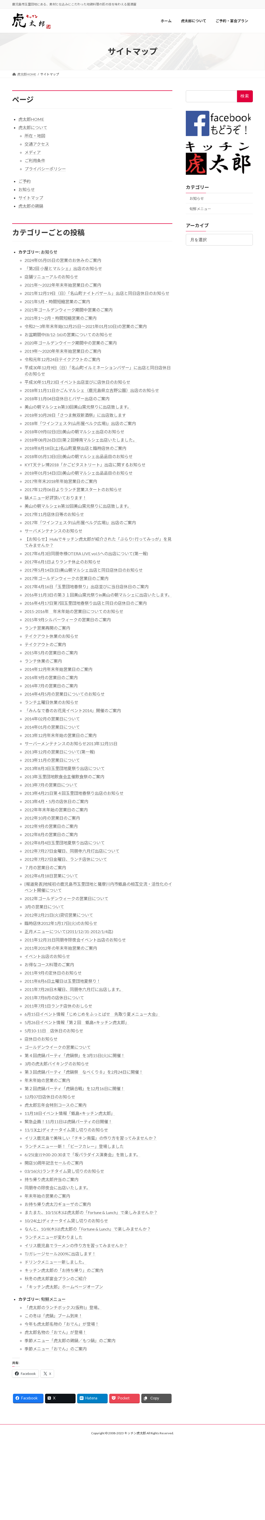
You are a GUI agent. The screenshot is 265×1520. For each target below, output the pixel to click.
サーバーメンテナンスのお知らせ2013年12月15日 (71, 743)
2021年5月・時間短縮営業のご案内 (57, 301)
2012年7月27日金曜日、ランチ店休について (66, 859)
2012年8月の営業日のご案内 (51, 834)
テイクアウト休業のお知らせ (51, 636)
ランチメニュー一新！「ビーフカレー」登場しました (74, 1146)
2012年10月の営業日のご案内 (52, 817)
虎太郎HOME (31, 119)
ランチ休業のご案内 (43, 660)
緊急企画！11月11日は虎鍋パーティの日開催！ (68, 1121)
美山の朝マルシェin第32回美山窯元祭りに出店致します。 (78, 505)
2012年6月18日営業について (51, 875)
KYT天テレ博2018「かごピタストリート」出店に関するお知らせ (85, 464)
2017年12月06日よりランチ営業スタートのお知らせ (73, 489)
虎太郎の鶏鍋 (30, 205)
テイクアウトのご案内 (45, 644)
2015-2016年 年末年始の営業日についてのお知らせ (74, 611)
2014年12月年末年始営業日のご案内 (58, 669)
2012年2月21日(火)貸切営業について (59, 914)
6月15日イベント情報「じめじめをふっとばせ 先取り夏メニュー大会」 (92, 1014)
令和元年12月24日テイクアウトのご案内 (62, 359)
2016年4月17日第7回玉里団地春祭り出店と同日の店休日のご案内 (86, 603)
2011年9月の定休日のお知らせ (53, 972)
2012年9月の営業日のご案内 (51, 826)
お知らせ (26, 189)
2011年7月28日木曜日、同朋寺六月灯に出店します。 (74, 989)
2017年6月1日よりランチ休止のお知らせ (63, 561)
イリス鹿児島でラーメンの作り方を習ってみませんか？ (76, 1245)
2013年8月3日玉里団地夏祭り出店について (65, 768)
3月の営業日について (44, 906)
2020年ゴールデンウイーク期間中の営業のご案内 (71, 342)
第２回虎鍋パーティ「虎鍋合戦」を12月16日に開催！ (75, 1088)
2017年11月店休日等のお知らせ (54, 514)
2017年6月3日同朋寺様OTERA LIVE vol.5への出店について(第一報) (86, 553)
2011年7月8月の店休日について (54, 997)
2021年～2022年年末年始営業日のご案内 (63, 284)
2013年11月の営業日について (52, 760)
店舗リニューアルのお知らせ (51, 276)
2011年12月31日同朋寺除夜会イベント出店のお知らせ (75, 939)
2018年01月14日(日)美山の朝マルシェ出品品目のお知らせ (79, 472)
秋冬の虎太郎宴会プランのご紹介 (56, 1278)
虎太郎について (32, 127)
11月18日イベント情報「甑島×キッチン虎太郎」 (70, 1113)
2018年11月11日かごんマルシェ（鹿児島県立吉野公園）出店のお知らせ (92, 390)
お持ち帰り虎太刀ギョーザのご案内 (58, 1204)
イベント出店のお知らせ (47, 956)
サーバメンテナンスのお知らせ (54, 530)
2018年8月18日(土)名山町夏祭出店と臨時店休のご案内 (75, 448)
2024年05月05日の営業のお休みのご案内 (63, 260)
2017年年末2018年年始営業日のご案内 (61, 481)
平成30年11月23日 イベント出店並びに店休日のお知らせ (77, 382)
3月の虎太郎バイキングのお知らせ (57, 1063)
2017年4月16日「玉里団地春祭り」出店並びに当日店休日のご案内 (87, 586)
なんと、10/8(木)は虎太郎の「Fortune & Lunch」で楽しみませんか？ (88, 1228)
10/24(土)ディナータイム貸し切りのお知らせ (66, 1220)
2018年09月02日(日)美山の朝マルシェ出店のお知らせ (74, 431)
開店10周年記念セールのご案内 (54, 1162)
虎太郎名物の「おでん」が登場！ (56, 1332)
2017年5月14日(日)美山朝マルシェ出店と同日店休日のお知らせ (84, 570)
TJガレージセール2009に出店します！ (60, 1253)
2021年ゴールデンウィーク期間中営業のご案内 (69, 309)
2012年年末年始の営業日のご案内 (56, 809)
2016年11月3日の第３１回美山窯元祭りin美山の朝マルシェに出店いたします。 (98, 594)
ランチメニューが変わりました (54, 1237)
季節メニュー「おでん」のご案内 (56, 1348)
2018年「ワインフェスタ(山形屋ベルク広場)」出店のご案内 (80, 423)
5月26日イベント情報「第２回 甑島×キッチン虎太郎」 (77, 1022)
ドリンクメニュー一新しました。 (55, 1261)
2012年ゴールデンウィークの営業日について (66, 898)
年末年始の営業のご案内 (47, 1080)
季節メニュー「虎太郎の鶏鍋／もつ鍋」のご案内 (70, 1340)
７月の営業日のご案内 (45, 867)
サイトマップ (30, 197)
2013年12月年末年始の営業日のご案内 (61, 735)
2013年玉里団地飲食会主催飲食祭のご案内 (64, 776)
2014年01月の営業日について (52, 726)
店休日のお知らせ (41, 1038)
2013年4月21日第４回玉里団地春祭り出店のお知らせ (74, 793)
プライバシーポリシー (45, 168)
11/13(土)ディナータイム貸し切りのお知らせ (66, 1129)
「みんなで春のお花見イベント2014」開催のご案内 (73, 710)
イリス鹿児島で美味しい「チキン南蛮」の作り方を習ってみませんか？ (91, 1138)
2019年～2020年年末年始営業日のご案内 (63, 351)
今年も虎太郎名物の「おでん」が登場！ (62, 1323)
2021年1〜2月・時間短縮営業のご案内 (61, 318)
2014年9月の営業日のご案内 (51, 677)
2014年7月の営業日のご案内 (51, 685)
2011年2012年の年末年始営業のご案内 (61, 948)
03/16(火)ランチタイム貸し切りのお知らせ (64, 1171)
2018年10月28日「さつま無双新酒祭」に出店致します (75, 415)
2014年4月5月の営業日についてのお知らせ (65, 693)
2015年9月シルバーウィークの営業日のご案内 (68, 619)
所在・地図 (35, 135)
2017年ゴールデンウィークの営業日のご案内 (66, 578)
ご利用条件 (35, 160)
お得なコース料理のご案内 (49, 964)
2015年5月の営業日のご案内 (51, 652)
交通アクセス (37, 143)
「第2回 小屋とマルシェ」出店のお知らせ (63, 268)
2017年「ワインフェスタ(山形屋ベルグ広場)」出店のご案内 (80, 522)
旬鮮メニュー (53, 1299)
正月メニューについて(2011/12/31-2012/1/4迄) (69, 931)
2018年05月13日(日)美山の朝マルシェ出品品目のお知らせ (79, 456)
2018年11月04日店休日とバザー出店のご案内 (67, 398)
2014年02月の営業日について (52, 718)
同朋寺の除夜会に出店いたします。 (57, 1187)
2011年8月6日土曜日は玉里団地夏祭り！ (63, 981)
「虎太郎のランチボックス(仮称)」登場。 (63, 1307)
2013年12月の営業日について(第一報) (60, 751)
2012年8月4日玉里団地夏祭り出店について (65, 842)
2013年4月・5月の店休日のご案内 (56, 801)
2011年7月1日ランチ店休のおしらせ (58, 1005)
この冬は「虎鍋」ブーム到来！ (54, 1315)
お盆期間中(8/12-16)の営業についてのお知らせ (68, 334)
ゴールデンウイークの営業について (58, 1047)
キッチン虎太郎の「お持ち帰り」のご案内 (64, 1270)
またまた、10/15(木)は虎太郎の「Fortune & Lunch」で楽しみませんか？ (91, 1212)
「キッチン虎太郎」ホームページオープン (64, 1286)
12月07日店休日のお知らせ (50, 1096)
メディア (33, 152)
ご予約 (24, 181)
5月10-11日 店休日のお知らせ (54, 1030)
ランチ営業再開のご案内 (47, 627)
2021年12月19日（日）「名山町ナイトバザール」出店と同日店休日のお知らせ (97, 293)
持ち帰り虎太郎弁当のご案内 (51, 1179)
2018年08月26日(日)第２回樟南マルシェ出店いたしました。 (81, 439)
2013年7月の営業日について (51, 784)
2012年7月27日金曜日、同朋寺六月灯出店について (72, 850)
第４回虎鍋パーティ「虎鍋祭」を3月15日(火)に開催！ (75, 1055)
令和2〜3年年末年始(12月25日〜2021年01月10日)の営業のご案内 (86, 326)
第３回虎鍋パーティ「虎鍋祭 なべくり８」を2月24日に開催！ (84, 1071)
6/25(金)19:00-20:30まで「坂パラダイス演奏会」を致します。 (82, 1154)
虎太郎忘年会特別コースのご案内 (55, 1104)
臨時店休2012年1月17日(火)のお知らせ (61, 923)
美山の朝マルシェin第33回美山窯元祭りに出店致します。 (78, 406)
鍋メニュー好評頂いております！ (56, 497)
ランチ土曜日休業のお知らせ (51, 702)
